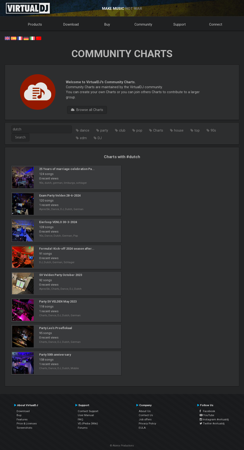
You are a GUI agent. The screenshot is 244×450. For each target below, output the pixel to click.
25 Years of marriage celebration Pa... (67, 169)
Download (71, 24)
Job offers (145, 419)
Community (143, 24)
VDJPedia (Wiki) (88, 423)
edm (83, 138)
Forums (82, 427)
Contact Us (146, 415)
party (104, 130)
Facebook (207, 411)
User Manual (86, 415)
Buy (107, 24)
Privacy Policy (147, 423)
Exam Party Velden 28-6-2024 (60, 195)
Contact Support (88, 411)
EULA (142, 427)
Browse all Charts (87, 110)
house (179, 130)
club (122, 130)
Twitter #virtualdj (212, 423)
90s (213, 130)
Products (35, 24)
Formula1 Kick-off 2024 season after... (66, 248)
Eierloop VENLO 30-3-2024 (58, 222)
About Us (145, 411)
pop (139, 130)
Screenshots (24, 427)
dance (84, 130)
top (197, 130)
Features (22, 419)
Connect (215, 24)
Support (179, 24)
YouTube (207, 415)
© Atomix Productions (122, 445)
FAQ (80, 419)
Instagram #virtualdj (214, 419)
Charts (158, 130)
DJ (100, 138)
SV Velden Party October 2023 (60, 275)
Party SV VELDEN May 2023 (58, 301)
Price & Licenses (27, 423)
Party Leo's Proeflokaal (55, 328)
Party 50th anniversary (55, 354)
